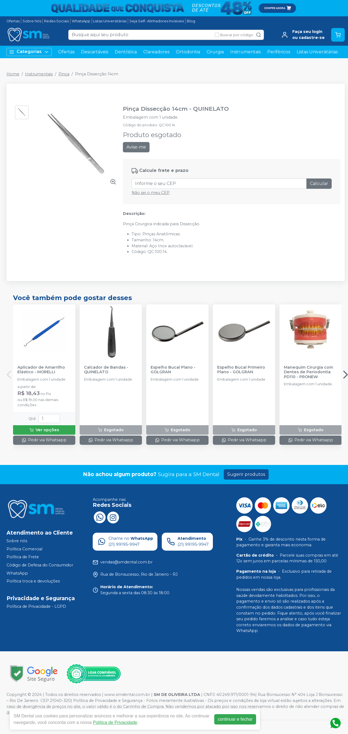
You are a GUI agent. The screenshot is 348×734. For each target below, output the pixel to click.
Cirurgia (215, 51)
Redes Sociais (56, 21)
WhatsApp (81, 21)
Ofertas (13, 21)
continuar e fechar (235, 719)
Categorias (29, 52)
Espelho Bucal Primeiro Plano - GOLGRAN (241, 369)
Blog (191, 21)
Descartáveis (94, 51)
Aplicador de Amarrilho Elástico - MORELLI (41, 369)
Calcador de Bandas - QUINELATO (106, 369)
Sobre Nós (32, 21)
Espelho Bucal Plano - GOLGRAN (173, 369)
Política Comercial (24, 549)
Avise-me (136, 147)
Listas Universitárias (109, 21)
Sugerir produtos (246, 474)
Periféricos (278, 51)
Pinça (63, 74)
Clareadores (156, 51)
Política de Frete (23, 557)
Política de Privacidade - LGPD (36, 606)
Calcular (319, 183)
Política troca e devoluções (33, 581)
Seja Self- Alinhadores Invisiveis (156, 21)
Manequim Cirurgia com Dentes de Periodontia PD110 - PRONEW (308, 372)
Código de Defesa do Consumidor (40, 565)
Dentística (126, 51)
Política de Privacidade (115, 722)
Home (13, 74)
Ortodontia (188, 51)
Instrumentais (245, 51)
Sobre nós (17, 540)
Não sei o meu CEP (151, 192)
